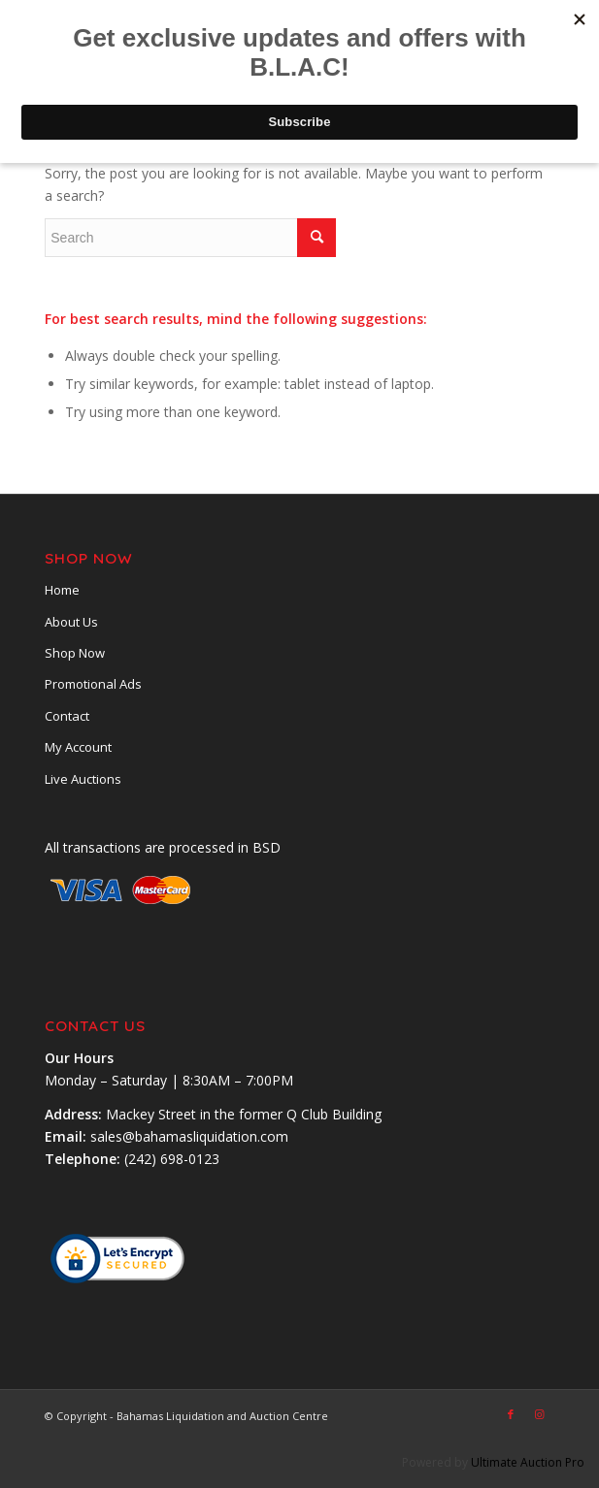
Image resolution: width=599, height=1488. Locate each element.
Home (62, 589)
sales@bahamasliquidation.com (189, 1136)
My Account (78, 747)
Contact (67, 716)
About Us (71, 622)
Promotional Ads (93, 684)
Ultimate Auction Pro (527, 1462)
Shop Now (75, 653)
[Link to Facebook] (510, 1414)
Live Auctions (83, 779)
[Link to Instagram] (539, 1414)
